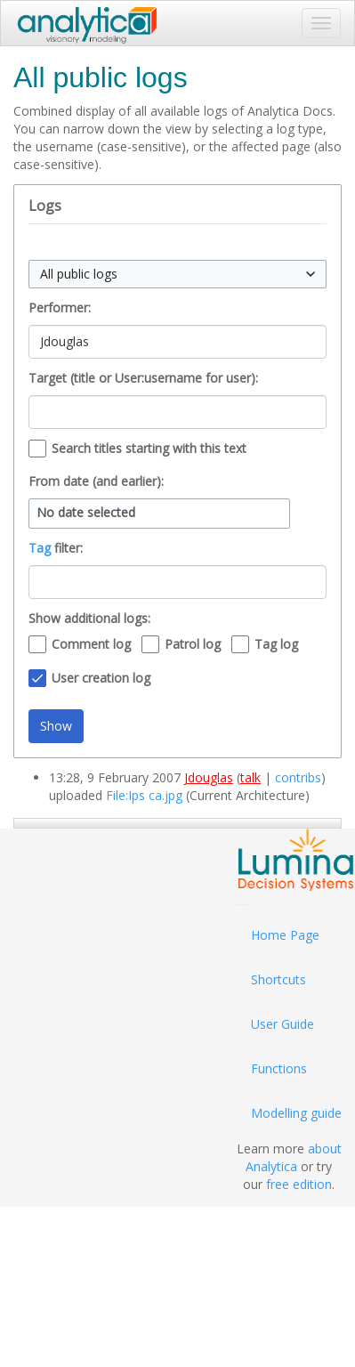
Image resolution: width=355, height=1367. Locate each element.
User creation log (101, 677)
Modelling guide (296, 1112)
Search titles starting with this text (149, 448)
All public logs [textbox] (78, 274)
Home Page (285, 934)
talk (250, 777)
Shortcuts (278, 979)
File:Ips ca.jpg (144, 795)
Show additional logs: (89, 618)
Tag (39, 547)
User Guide (282, 1023)
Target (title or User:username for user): (143, 377)
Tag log (276, 643)
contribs (298, 777)
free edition (299, 1184)
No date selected (85, 513)
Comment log (91, 643)
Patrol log (193, 643)
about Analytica (294, 1157)
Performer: (59, 307)
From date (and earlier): (96, 481)
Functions (279, 1068)
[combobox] (177, 274)
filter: (55, 547)
